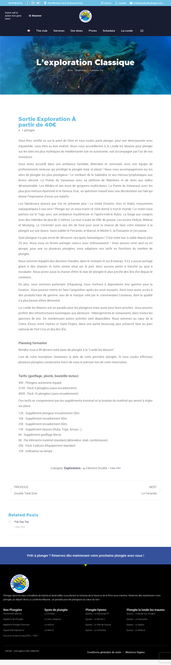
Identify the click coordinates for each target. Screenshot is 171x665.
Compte (120, 3)
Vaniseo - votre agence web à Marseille (22, 651)
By (95, 468)
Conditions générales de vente (104, 652)
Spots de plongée (56, 610)
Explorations (72, 468)
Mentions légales (135, 652)
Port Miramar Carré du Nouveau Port (63, 3)
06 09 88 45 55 (15, 3)
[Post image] (9, 521)
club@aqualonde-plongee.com (146, 3)
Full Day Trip (21, 521)
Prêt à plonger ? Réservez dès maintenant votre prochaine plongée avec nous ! (85, 556)
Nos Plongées (12, 610)
